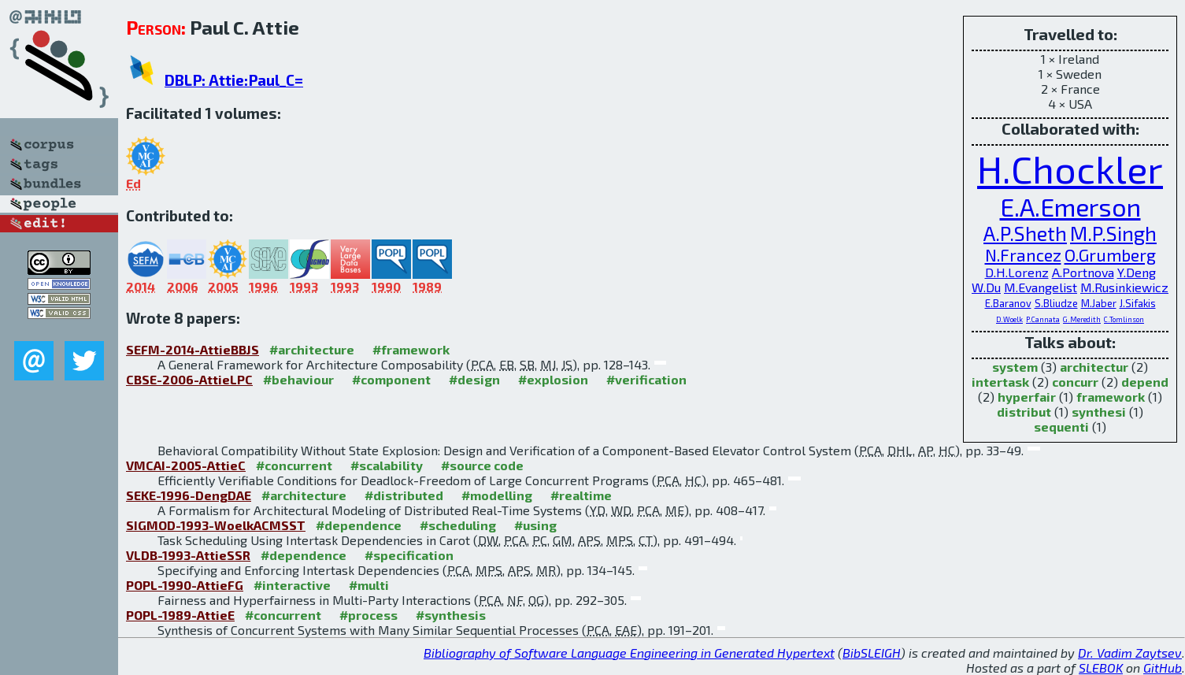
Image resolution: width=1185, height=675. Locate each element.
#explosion (553, 379)
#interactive (292, 584)
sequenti (1061, 426)
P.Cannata (1043, 319)
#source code (482, 465)
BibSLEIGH (871, 652)
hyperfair (1027, 396)
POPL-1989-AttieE (180, 614)
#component (391, 379)
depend (1144, 381)
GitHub (1162, 667)
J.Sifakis (1138, 303)
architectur (1094, 366)
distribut (1024, 411)
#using (535, 524)
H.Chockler (1070, 168)
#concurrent (294, 465)
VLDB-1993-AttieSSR (188, 554)
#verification (646, 379)
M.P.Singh (1113, 233)
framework (1110, 396)
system (1015, 366)
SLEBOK (1101, 667)
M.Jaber (1098, 303)
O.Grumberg (1110, 255)
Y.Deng (1136, 272)
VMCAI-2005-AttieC (186, 465)
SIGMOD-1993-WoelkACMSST (216, 524)
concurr (1075, 381)
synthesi (1099, 411)
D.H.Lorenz (1017, 272)
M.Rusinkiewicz (1124, 287)
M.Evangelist (1040, 287)
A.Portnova (1083, 272)
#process (368, 614)
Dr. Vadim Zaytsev (1130, 652)
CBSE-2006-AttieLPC (189, 379)
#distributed (404, 495)
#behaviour (298, 379)
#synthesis (451, 614)
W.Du (986, 287)
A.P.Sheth (1025, 233)
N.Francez (1023, 255)
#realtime (581, 495)
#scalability (386, 465)
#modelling (496, 495)
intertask (1000, 381)
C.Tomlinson (1124, 319)
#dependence (359, 524)
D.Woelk (1009, 319)
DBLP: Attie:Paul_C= (234, 80)
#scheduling (458, 524)
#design (474, 379)
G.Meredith (1082, 319)
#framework (411, 349)
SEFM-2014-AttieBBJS (192, 349)
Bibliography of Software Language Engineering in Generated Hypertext (629, 652)
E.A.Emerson (1070, 206)
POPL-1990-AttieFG (184, 584)
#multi (369, 584)
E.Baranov (1008, 303)
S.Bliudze (1056, 303)
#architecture (311, 349)
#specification (409, 554)
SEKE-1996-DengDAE (188, 495)
